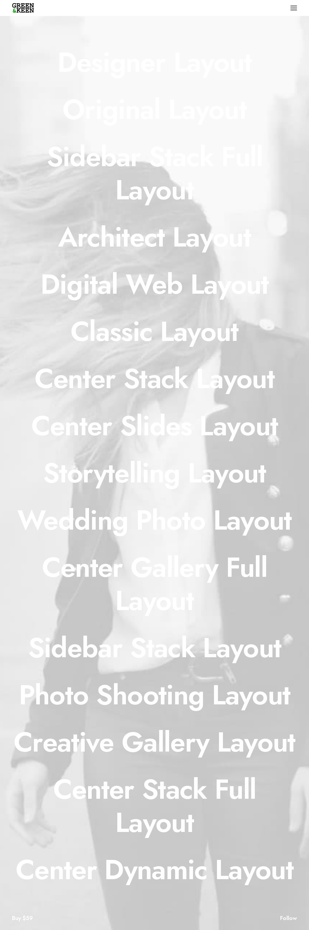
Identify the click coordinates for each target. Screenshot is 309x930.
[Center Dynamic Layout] (154, 869)
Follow (288, 918)
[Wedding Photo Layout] (154, 520)
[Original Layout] (154, 109)
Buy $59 (22, 918)
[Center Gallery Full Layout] (154, 584)
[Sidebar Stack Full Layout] (154, 173)
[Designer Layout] (154, 62)
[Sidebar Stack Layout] (154, 647)
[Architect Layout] (154, 236)
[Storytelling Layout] (154, 472)
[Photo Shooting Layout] (154, 694)
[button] (293, 8)
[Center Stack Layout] (154, 378)
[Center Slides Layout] (154, 425)
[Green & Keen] (23, 8)
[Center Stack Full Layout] (154, 806)
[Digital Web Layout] (154, 284)
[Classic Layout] (154, 331)
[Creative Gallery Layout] (154, 742)
